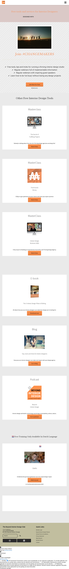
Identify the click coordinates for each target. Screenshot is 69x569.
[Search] (20, 536)
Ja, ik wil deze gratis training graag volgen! (35, 484)
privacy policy (8, 550)
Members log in (34, 88)
